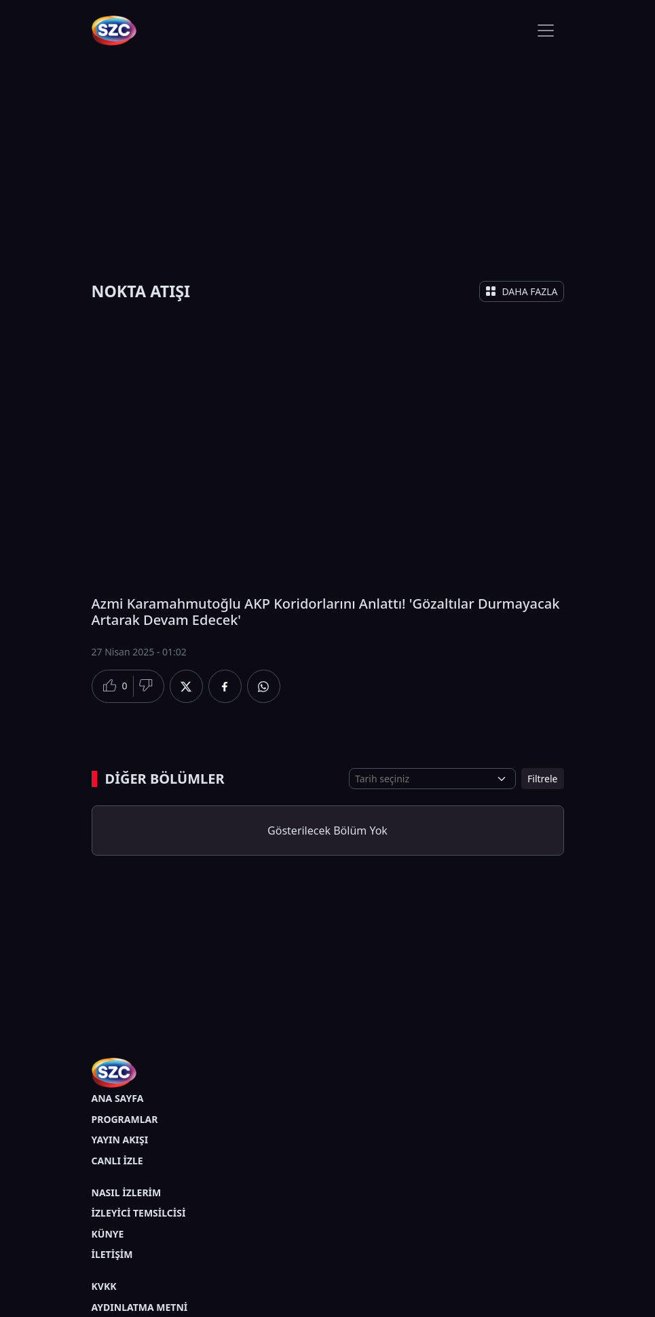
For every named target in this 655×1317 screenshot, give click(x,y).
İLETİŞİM (112, 1254)
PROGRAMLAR (125, 1119)
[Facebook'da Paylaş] (225, 686)
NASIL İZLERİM (127, 1192)
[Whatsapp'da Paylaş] (263, 686)
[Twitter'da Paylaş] (186, 686)
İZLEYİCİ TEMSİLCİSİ (139, 1212)
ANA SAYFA (118, 1098)
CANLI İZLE (117, 1160)
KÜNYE (108, 1233)
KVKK (104, 1286)
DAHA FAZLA (521, 291)
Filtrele (542, 778)
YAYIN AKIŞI (120, 1139)
